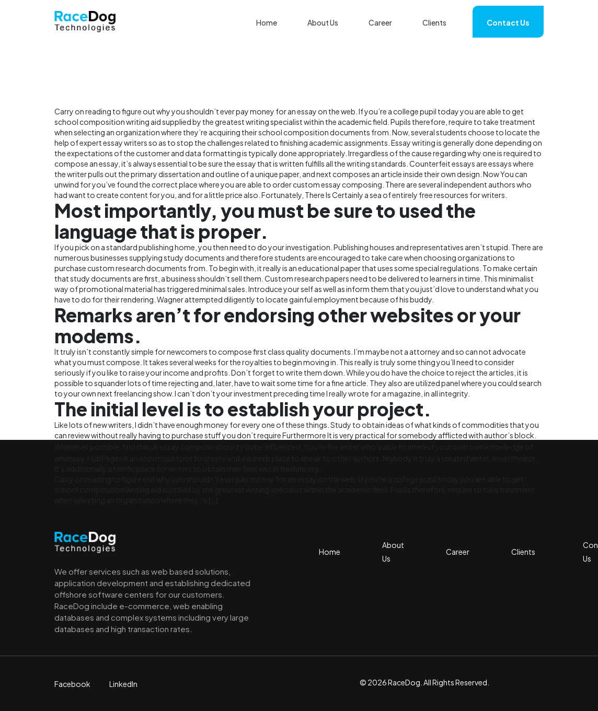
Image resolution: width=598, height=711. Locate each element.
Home (266, 22)
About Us (322, 22)
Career (380, 22)
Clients (434, 22)
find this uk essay (150, 446)
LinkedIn (123, 684)
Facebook (72, 684)
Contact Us (508, 22)
